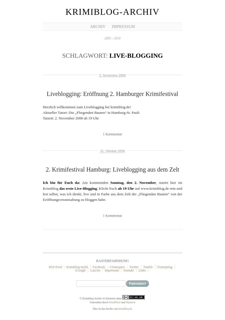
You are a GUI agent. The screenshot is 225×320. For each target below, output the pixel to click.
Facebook (99, 267)
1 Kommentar (112, 134)
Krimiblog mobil (77, 267)
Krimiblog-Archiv (112, 12)
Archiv (97, 26)
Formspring (164, 267)
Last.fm (95, 270)
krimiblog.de (125, 308)
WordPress (114, 302)
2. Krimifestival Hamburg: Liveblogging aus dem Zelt (112, 169)
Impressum (123, 26)
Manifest (130, 302)
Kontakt (129, 270)
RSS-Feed (55, 267)
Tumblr (148, 267)
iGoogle (80, 270)
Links (142, 270)
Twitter (134, 267)
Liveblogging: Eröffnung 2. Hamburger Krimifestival (112, 93)
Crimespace (117, 267)
